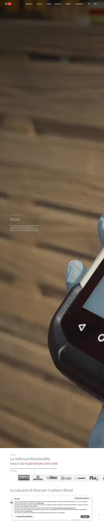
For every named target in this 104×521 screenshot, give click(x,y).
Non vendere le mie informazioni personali (64, 508)
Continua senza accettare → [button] (82, 498)
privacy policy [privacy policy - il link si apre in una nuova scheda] (29, 511)
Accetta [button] (85, 516)
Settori (16, 214)
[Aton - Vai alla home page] (8, 4)
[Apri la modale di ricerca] (89, 4)
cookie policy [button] (40, 503)
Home (11, 214)
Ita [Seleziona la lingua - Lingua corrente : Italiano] (96, 4)
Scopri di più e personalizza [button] (24, 516)
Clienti (49, 4)
